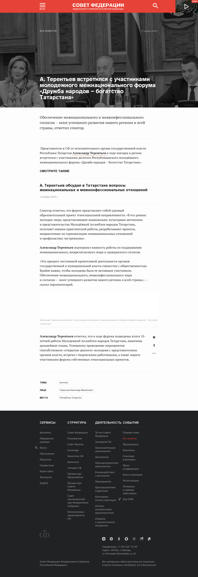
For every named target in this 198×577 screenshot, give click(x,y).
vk (103, 538)
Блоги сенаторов (132, 474)
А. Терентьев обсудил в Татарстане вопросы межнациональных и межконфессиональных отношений (93, 187)
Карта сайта (46, 471)
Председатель (131, 444)
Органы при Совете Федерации (74, 486)
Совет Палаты (75, 444)
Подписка (45, 459)
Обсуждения (47, 453)
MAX (126, 538)
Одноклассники (154, 345)
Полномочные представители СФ (76, 515)
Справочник (47, 465)
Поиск (43, 447)
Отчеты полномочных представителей (104, 509)
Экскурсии (46, 477)
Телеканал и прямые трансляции (130, 490)
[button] (42, 6)
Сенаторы (73, 450)
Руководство (74, 438)
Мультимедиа (131, 480)
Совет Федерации (77, 432)
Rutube (141, 538)
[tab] (154, 347)
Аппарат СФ (74, 467)
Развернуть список (154, 353)
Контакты (45, 432)
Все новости (48, 31)
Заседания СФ (103, 441)
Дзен (111, 538)
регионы (64, 382)
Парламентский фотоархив (149, 538)
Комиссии (73, 461)
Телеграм (134, 538)
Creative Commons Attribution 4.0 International (129, 564)
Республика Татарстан (70, 397)
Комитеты (129, 450)
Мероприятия (103, 481)
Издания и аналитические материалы (105, 522)
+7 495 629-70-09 (127, 546)
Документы (102, 457)
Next (121, 304)
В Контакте (154, 337)
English (44, 483)
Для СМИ (128, 499)
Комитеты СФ (75, 456)
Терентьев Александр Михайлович (76, 390)
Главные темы (131, 432)
